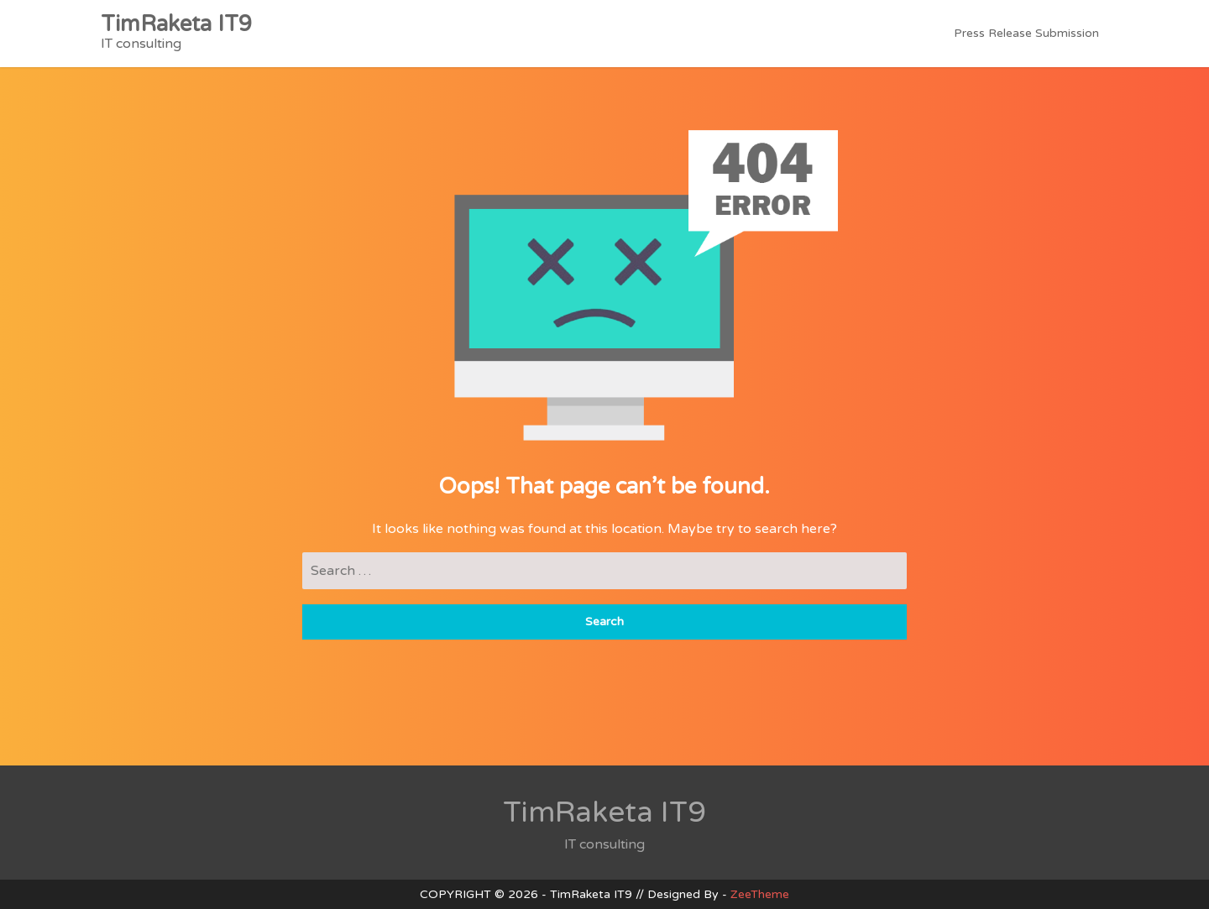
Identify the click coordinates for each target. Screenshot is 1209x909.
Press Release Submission (1026, 33)
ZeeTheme (759, 894)
